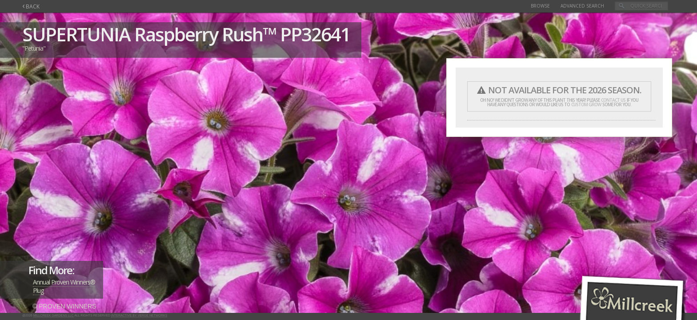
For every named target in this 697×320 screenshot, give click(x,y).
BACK (31, 6)
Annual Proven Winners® (64, 282)
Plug (38, 290)
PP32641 (315, 34)
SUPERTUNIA (76, 34)
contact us (613, 100)
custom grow (586, 104)
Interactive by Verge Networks (139, 315)
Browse (540, 6)
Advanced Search (582, 6)
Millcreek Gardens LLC (53, 315)
